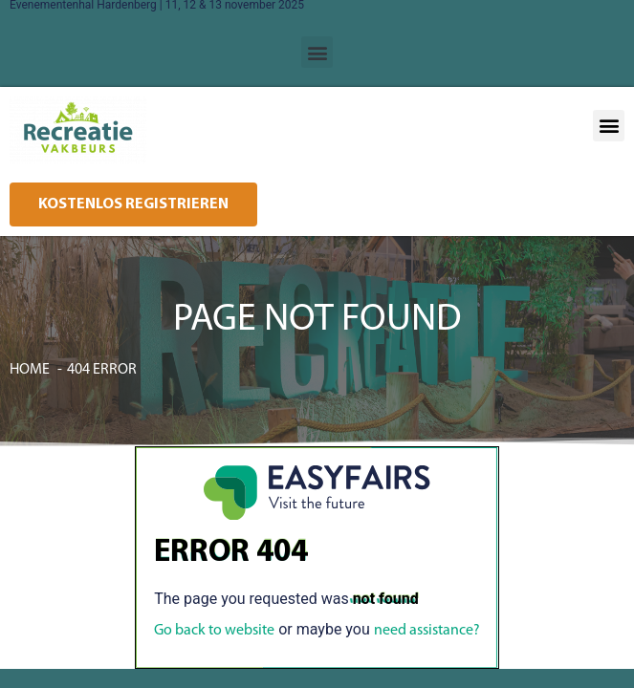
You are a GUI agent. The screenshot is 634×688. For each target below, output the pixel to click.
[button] (317, 52)
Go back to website (214, 630)
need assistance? (427, 630)
